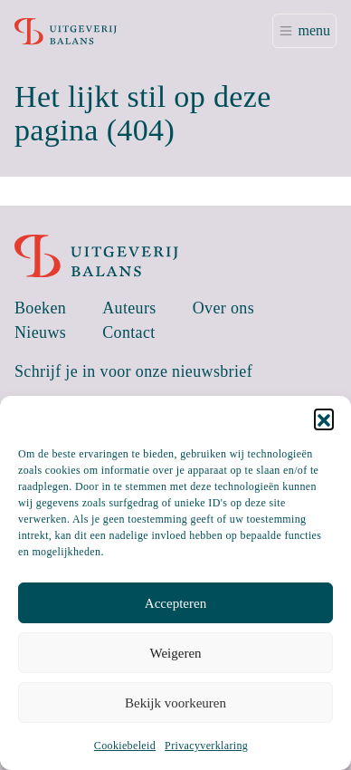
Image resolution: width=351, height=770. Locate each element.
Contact (129, 332)
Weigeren (175, 653)
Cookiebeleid (125, 745)
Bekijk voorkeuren (175, 703)
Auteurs (129, 308)
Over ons (223, 308)
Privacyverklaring (206, 745)
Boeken (40, 308)
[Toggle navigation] (304, 31)
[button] (324, 418)
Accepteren (175, 603)
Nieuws (40, 332)
